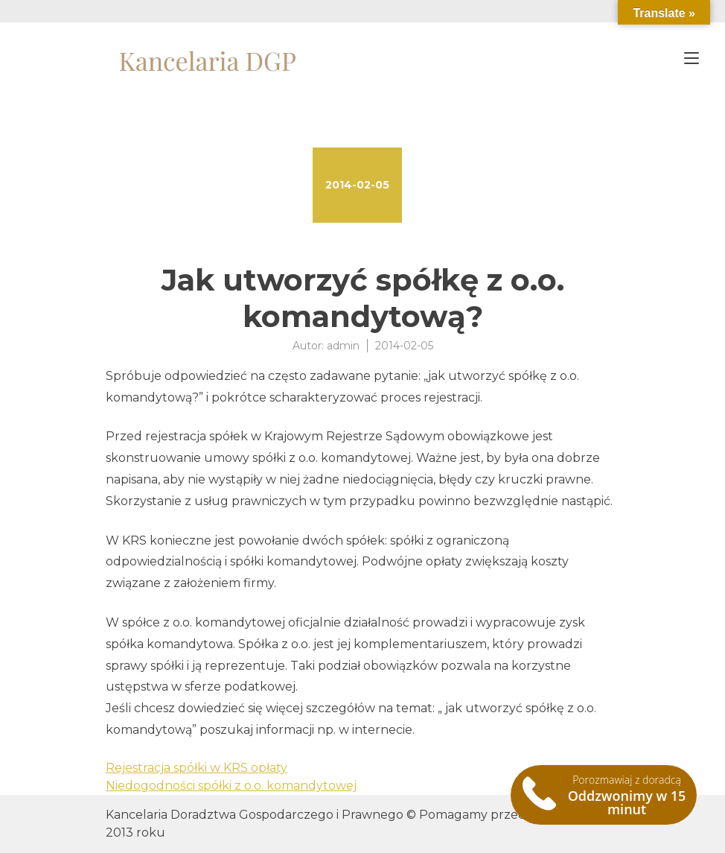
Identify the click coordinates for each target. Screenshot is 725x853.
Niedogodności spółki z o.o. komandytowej (231, 786)
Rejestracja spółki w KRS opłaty (196, 768)
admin (343, 345)
